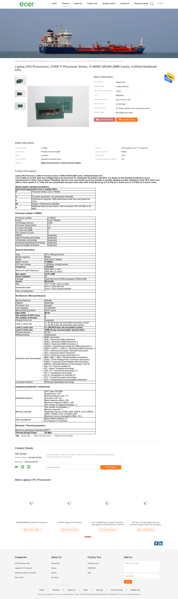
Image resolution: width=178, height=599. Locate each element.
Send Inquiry (110, 467)
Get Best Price (104, 119)
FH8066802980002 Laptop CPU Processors (31, 522)
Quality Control (109, 3)
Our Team (54, 577)
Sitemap (99, 590)
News (85, 590)
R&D (89, 573)
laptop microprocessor (42, 436)
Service (53, 573)
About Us (78, 3)
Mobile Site (135, 590)
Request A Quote (141, 3)
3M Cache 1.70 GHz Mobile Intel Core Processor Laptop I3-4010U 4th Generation (145, 524)
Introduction (55, 563)
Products (65, 3)
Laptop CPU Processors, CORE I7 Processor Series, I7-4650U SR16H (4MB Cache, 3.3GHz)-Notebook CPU (86, 61)
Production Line (93, 563)
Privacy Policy (117, 590)
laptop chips (25, 436)
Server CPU (19, 577)
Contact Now (127, 119)
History (53, 568)
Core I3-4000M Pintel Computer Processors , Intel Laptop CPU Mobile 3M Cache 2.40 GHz (107, 524)
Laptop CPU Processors (23, 568)
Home (54, 3)
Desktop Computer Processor (25, 573)
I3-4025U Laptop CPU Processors (70, 522)
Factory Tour (92, 3)
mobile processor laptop (63, 436)
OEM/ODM (92, 568)
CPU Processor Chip (22, 563)
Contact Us (124, 3)
